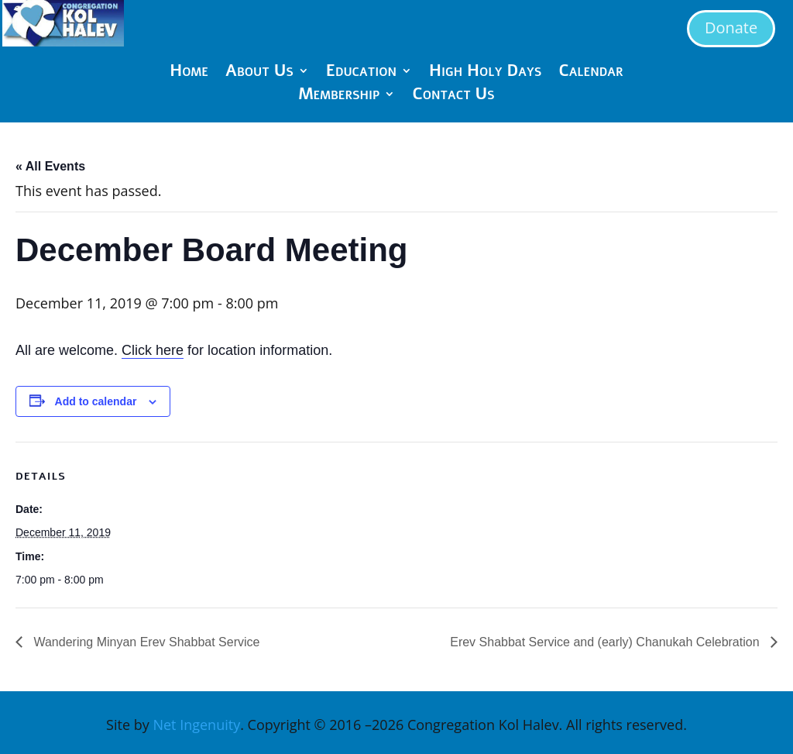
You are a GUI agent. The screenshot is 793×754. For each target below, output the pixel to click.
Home (189, 73)
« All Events (50, 166)
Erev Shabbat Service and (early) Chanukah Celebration (606, 642)
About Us (259, 73)
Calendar (590, 73)
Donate (731, 27)
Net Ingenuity (196, 724)
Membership (338, 96)
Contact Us (453, 96)
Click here (153, 350)
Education (361, 73)
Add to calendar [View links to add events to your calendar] (96, 401)
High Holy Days (485, 73)
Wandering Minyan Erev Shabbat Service (144, 642)
